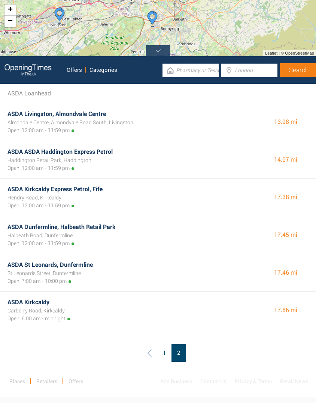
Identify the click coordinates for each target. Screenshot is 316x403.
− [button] (10, 21)
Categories (103, 70)
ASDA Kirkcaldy (28, 302)
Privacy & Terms (253, 381)
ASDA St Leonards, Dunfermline (50, 264)
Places (17, 381)
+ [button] (10, 10)
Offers (74, 70)
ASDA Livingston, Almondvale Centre (56, 113)
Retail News (294, 381)
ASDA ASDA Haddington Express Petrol (60, 151)
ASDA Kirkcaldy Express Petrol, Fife (55, 189)
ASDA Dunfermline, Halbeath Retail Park (61, 226)
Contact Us (213, 381)
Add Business (176, 381)
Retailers (46, 381)
